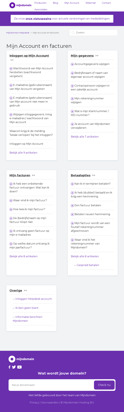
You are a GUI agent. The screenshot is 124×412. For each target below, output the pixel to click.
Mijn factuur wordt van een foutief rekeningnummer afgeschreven (90, 227)
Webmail (91, 2)
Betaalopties (80, 175)
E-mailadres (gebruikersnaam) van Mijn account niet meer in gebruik (31, 101)
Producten (40, 2)
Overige (16, 290)
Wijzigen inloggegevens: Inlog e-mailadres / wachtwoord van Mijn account (31, 118)
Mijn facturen (20, 175)
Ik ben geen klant (26, 307)
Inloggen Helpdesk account (33, 298)
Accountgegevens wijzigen (91, 64)
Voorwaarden (50, 402)
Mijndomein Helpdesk (17, 32)
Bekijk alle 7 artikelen (85, 136)
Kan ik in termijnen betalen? (92, 183)
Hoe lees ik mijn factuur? (29, 209)
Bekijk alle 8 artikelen (23, 256)
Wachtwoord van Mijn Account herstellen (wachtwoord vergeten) (31, 72)
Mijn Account (71, 2)
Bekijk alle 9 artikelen (23, 152)
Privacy (34, 402)
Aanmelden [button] (40, 9)
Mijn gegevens (82, 55)
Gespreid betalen (88, 265)
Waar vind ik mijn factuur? (30, 200)
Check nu (104, 384)
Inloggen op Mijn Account (29, 55)
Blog (55, 2)
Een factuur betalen (87, 205)
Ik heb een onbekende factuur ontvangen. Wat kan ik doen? (29, 187)
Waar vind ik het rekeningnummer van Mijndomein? (85, 243)
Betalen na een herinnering (92, 214)
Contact (106, 2)
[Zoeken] (93, 32)
